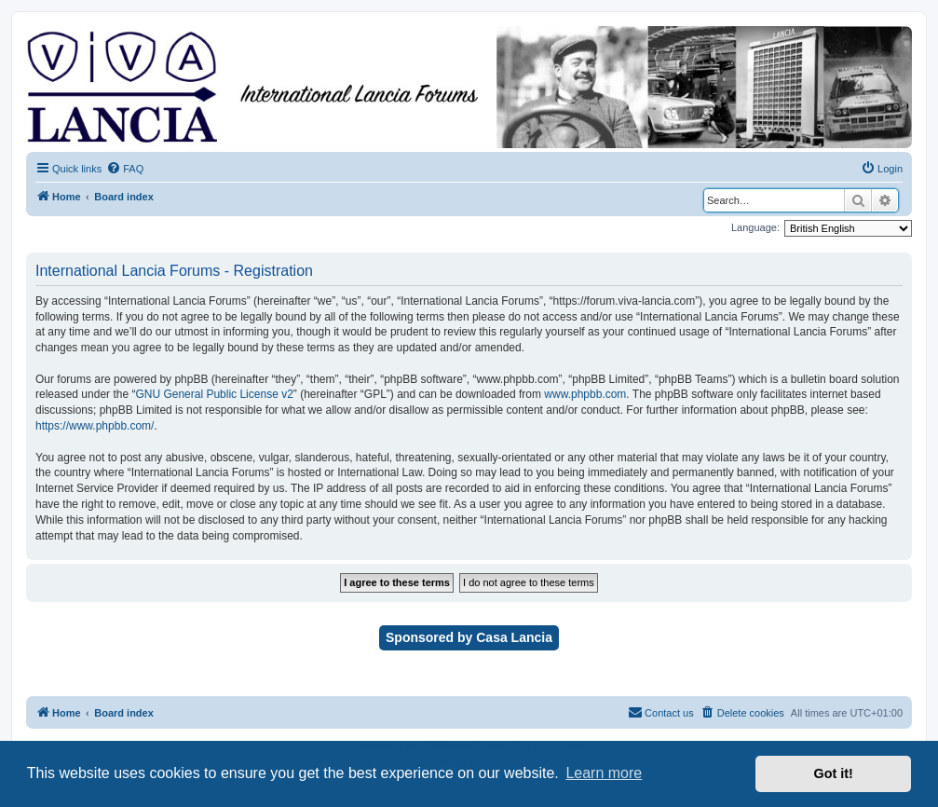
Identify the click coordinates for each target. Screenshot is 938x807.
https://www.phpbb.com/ (94, 425)
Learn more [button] (603, 773)
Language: (755, 227)
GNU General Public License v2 (213, 394)
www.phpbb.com (585, 394)
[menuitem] (124, 168)
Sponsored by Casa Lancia (469, 637)
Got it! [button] (833, 773)
